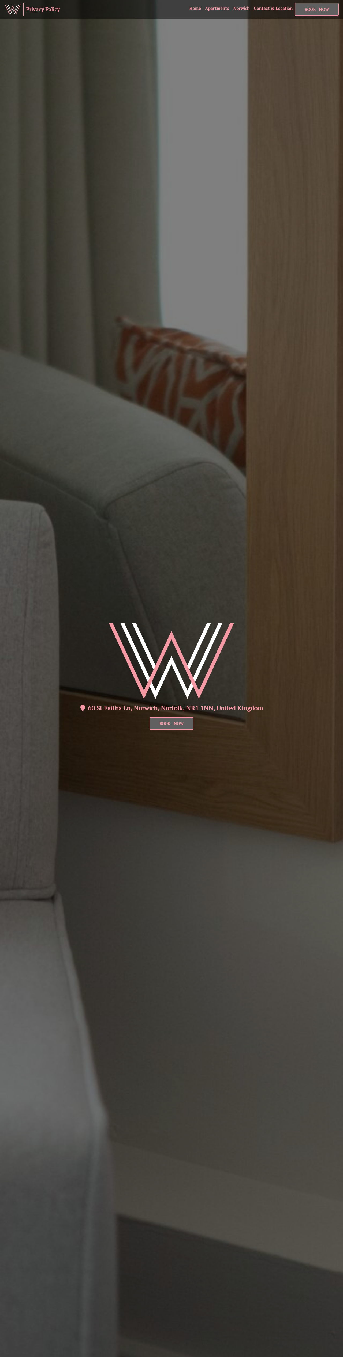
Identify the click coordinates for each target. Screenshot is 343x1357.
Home (195, 8)
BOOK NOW (171, 723)
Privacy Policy (43, 9)
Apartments (217, 8)
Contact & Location (273, 8)
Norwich (241, 8)
